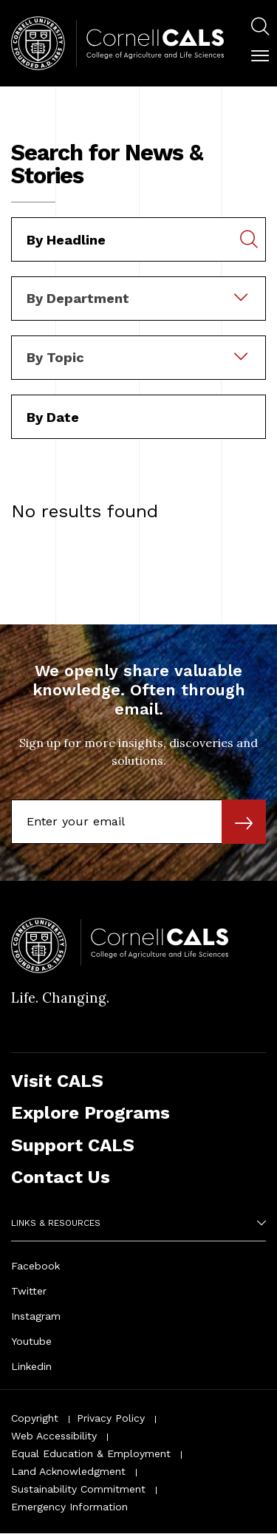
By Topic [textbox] (55, 357)
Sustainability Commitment (78, 1489)
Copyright (34, 1418)
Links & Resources (55, 1223)
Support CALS (72, 1145)
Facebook (35, 1266)
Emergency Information (69, 1507)
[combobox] (138, 286)
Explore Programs (90, 1112)
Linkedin (31, 1366)
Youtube (31, 1341)
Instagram (36, 1316)
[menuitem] (260, 28)
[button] (260, 56)
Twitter (29, 1291)
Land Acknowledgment (68, 1471)
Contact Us (60, 1176)
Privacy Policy (111, 1418)
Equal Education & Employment (91, 1453)
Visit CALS (57, 1080)
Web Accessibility (54, 1436)
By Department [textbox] (78, 298)
